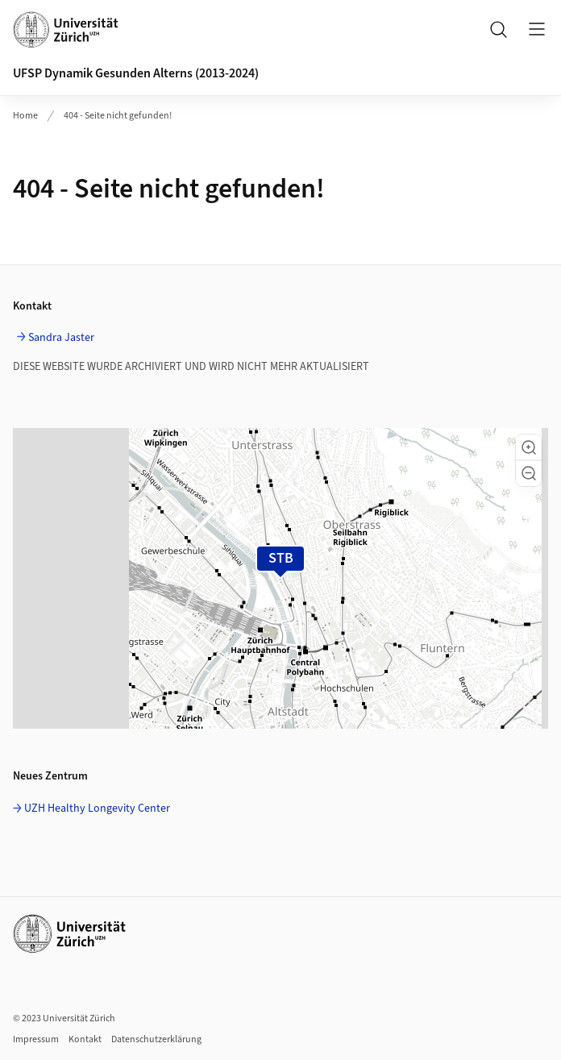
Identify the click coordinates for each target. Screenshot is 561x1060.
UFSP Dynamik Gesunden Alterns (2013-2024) (136, 73)
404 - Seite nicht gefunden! (118, 116)
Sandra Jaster (61, 338)
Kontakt (85, 1039)
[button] (529, 447)
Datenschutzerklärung (156, 1039)
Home (25, 116)
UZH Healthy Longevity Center (97, 808)
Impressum (36, 1039)
